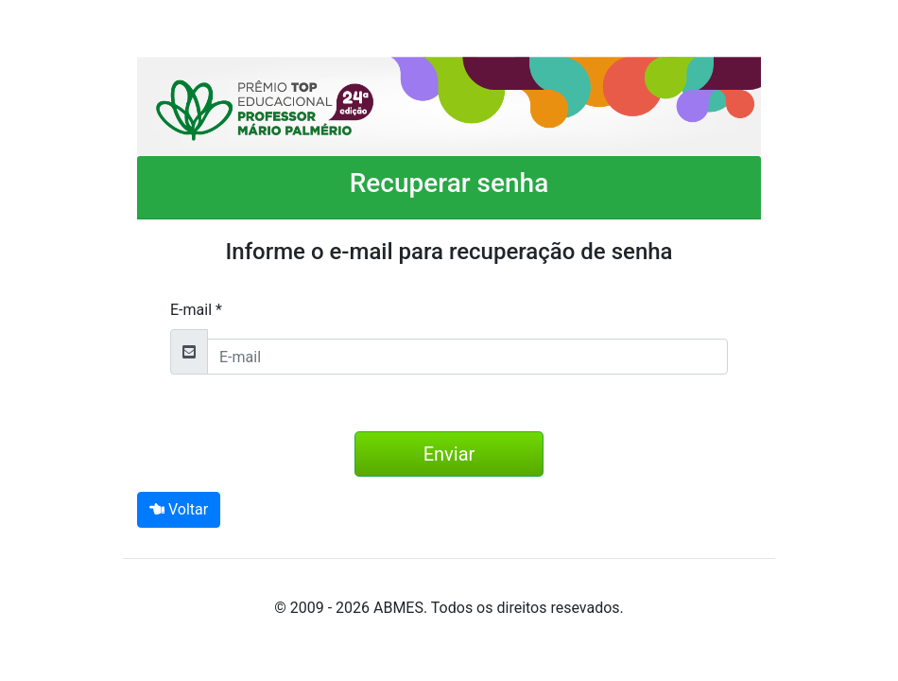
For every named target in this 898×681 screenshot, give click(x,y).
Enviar (449, 454)
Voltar (178, 509)
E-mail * (196, 310)
